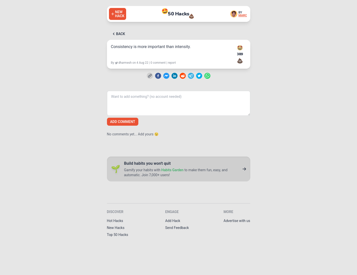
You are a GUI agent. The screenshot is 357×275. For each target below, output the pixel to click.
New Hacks (116, 228)
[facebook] (158, 76)
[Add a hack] (117, 14)
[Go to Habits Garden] (244, 169)
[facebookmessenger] (166, 76)
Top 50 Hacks (117, 235)
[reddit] (183, 76)
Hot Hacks (115, 221)
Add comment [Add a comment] (122, 122)
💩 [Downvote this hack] (240, 61)
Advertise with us (237, 221)
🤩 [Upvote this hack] (240, 48)
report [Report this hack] (172, 62)
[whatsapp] (207, 76)
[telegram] (191, 76)
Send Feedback (177, 228)
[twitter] (199, 76)
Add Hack (172, 221)
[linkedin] (174, 76)
